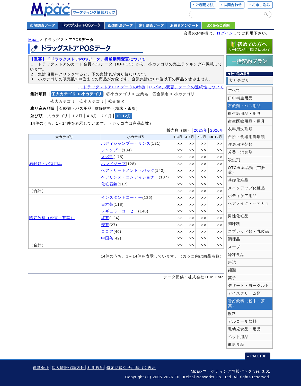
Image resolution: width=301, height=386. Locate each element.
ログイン (225, 33)
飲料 (232, 314)
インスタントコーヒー (121, 197)
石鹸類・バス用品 (45, 164)
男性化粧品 (238, 216)
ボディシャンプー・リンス (125, 143)
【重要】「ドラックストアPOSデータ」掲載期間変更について (88, 59)
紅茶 (105, 218)
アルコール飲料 (242, 321)
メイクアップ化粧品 (246, 188)
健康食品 (236, 344)
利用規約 (95, 368)
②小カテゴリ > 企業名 (127, 94)
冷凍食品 (236, 255)
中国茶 (107, 238)
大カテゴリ (57, 116)
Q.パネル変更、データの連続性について (186, 87)
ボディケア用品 (242, 196)
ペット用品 (238, 337)
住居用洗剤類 (240, 144)
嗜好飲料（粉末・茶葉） (52, 218)
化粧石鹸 (109, 184)
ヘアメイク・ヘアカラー (248, 205)
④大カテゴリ (62, 101)
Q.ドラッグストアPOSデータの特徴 (111, 87)
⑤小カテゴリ (91, 101)
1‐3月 (77, 116)
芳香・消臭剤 (240, 152)
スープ (234, 247)
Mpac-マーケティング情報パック (221, 371)
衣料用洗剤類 (240, 129)
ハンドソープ (113, 164)
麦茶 (105, 225)
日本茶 (107, 204)
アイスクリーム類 (244, 293)
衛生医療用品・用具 (246, 121)
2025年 (201, 130)
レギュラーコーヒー (119, 211)
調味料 (234, 224)
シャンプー (111, 150)
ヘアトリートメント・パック (128, 170)
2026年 (217, 130)
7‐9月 (106, 116)
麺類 (232, 270)
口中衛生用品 (240, 98)
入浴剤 (107, 157)
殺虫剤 (234, 160)
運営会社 (41, 368)
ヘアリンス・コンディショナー (130, 177)
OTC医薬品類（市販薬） (246, 170)
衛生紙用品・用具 (244, 113)
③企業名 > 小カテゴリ (174, 94)
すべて (234, 90)
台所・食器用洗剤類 (246, 137)
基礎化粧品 (238, 180)
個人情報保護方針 (68, 368)
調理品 (234, 239)
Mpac (33, 40)
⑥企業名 (116, 101)
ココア (107, 231)
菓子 (232, 278)
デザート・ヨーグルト (248, 286)
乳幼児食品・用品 (244, 329)
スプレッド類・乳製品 (248, 231)
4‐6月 (92, 116)
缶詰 (232, 262)
